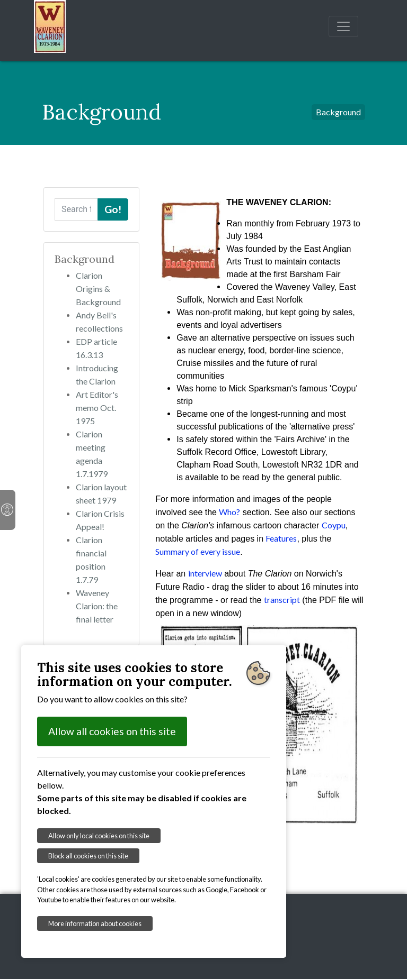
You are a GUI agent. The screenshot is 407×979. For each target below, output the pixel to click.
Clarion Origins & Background (98, 288)
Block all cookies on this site (88, 856)
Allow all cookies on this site (112, 731)
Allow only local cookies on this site (98, 835)
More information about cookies (94, 923)
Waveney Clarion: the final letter (97, 606)
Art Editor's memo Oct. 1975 (97, 407)
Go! (112, 209)
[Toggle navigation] (343, 26)
